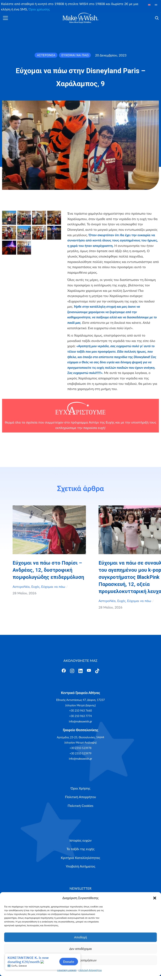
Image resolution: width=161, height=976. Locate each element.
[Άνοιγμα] (5, 18)
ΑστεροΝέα (21, 586)
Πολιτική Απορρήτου (90, 970)
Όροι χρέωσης (39, 9)
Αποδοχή (80, 937)
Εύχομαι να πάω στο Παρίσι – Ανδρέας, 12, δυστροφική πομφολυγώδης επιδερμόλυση (48, 570)
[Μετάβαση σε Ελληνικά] (156, 4)
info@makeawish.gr (80, 721)
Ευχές (35, 586)
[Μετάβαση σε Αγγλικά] (149, 4)
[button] (155, 898)
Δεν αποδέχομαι (80, 948)
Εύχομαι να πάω (53, 586)
